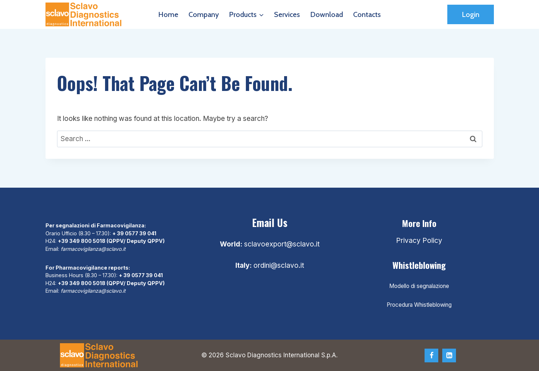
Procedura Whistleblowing (419, 304)
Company (203, 14)
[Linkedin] (449, 355)
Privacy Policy (419, 240)
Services (287, 14)
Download (326, 14)
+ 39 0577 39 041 (134, 233)
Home (168, 14)
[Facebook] (431, 355)
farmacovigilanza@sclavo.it (94, 249)
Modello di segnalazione (419, 286)
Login (470, 14)
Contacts (367, 14)
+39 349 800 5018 (81, 241)
